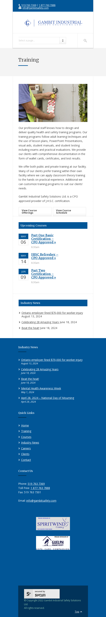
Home (25, 425)
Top (77, 611)
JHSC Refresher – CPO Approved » (44, 256)
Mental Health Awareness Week (41, 388)
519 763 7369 (29, 5)
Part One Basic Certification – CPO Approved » (43, 238)
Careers (26, 448)
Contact (26, 460)
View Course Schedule (63, 211)
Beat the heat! (30, 328)
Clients (25, 454)
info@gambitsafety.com (35, 8)
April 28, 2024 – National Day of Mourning (47, 398)
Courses (26, 437)
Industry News (30, 442)
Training (26, 431)
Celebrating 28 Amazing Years (40, 322)
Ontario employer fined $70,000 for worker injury (52, 313)
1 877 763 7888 (47, 5)
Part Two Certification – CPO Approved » (43, 274)
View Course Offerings (29, 211)
